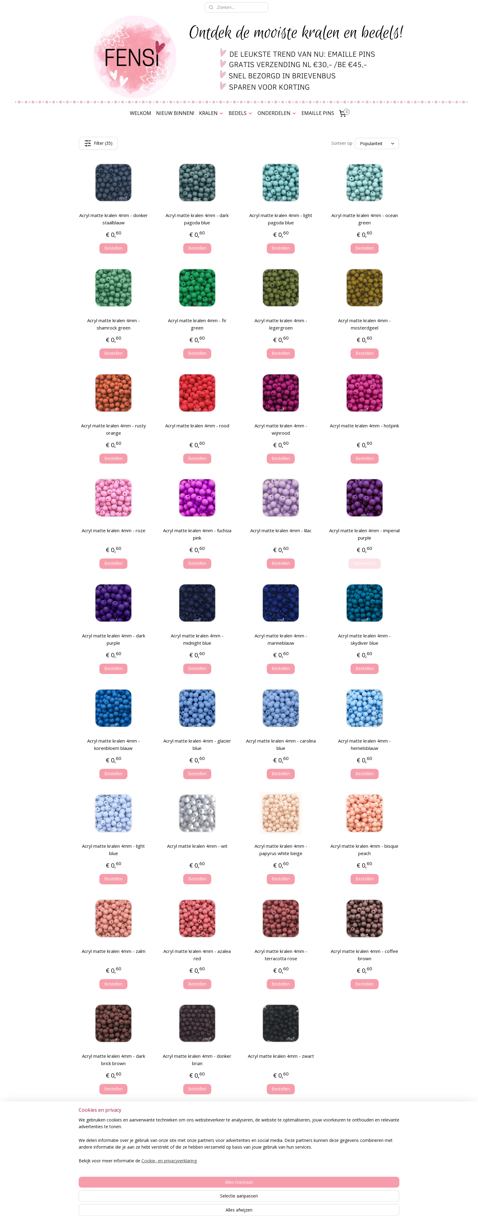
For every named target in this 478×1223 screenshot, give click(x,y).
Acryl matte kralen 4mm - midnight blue (197, 639)
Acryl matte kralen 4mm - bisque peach (364, 849)
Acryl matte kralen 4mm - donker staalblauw (113, 219)
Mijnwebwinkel (311, 1212)
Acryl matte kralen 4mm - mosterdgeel (364, 324)
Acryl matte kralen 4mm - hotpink (364, 426)
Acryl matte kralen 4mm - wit (197, 846)
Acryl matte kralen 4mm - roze (113, 530)
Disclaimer (105, 1166)
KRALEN (211, 113)
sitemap (222, 1212)
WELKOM (140, 113)
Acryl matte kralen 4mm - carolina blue (281, 744)
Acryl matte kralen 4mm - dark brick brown (113, 1059)
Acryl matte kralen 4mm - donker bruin (197, 1059)
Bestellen (113, 248)
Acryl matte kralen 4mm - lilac (281, 530)
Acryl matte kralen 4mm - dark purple (113, 639)
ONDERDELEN (277, 113)
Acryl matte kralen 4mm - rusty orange (113, 429)
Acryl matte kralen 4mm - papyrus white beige (281, 849)
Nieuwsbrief (373, 1157)
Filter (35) (98, 143)
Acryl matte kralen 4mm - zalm (113, 951)
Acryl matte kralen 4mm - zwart (281, 1056)
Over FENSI (373, 1150)
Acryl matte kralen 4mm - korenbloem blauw (113, 744)
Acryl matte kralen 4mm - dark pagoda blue (197, 219)
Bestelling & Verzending (105, 1132)
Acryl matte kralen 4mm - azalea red (197, 954)
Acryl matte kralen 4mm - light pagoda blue (280, 219)
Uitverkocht (364, 563)
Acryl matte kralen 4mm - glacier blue (197, 744)
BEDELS (241, 113)
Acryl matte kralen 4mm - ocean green (364, 219)
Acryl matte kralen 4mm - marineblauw (281, 639)
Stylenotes (294, 1146)
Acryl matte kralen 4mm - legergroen (281, 324)
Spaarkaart (105, 1139)
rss (235, 1212)
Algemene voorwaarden (105, 1146)
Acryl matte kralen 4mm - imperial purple (364, 534)
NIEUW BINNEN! (175, 113)
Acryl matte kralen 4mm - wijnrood (281, 429)
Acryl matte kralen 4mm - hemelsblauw (364, 744)
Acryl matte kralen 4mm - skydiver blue (364, 639)
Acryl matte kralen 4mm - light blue (113, 849)
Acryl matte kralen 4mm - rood (197, 426)
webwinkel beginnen (258, 1212)
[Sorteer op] (377, 143)
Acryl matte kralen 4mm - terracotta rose (281, 954)
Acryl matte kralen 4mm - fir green (197, 324)
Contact (105, 1180)
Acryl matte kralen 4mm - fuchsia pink (197, 534)
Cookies (105, 1173)
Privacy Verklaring (105, 1153)
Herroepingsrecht (105, 1159)
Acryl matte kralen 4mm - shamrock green (113, 324)
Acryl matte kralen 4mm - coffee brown (364, 954)
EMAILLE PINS (317, 113)
